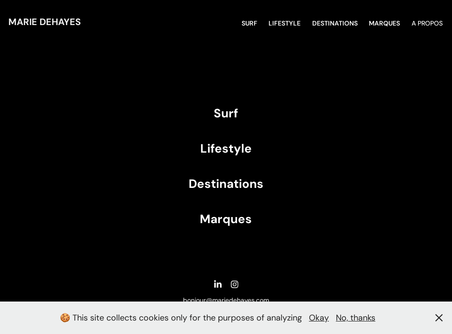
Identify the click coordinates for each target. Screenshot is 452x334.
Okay (319, 318)
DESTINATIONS (335, 23)
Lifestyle (285, 23)
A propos (427, 23)
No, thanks (355, 318)
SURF (249, 23)
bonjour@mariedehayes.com (226, 300)
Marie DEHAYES (44, 22)
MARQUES (384, 23)
